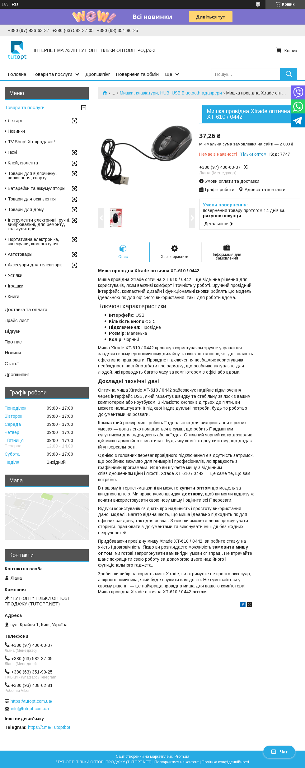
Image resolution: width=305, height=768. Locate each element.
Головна (17, 74)
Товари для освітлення (32, 198)
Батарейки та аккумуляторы (36, 188)
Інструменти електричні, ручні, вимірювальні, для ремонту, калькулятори (39, 224)
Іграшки (15, 285)
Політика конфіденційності (225, 762)
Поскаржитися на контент (176, 762)
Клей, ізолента (23, 162)
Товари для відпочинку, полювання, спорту (32, 175)
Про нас (13, 341)
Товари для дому (26, 209)
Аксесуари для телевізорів (35, 264)
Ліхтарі (15, 120)
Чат (279, 752)
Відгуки (13, 331)
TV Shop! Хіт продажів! (31, 141)
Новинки (16, 131)
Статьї (12, 363)
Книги (13, 296)
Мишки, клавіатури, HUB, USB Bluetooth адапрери (171, 92)
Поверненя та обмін (137, 74)
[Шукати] (288, 74)
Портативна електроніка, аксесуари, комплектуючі (33, 241)
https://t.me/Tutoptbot (49, 727)
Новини (13, 352)
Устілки (15, 275)
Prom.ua (182, 756)
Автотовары (20, 254)
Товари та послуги (52, 74)
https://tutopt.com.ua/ (31, 701)
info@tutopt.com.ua (30, 708)
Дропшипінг (97, 74)
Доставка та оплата (26, 309)
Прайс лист (17, 320)
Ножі (12, 152)
